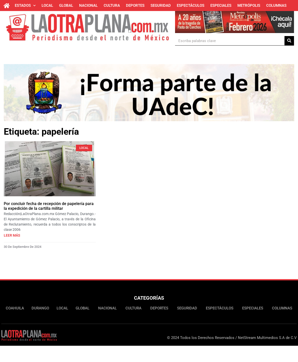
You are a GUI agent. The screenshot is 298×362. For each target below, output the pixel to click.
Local (47, 5)
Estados (25, 6)
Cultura (112, 5)
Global (66, 5)
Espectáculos (190, 5)
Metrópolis (248, 5)
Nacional (88, 5)
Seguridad (161, 5)
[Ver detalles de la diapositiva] (234, 21)
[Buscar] (289, 40)
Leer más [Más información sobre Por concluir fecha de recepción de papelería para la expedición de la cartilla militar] (12, 235)
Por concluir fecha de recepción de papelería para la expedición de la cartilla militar (49, 206)
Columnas (276, 5)
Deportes (135, 5)
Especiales (220, 5)
